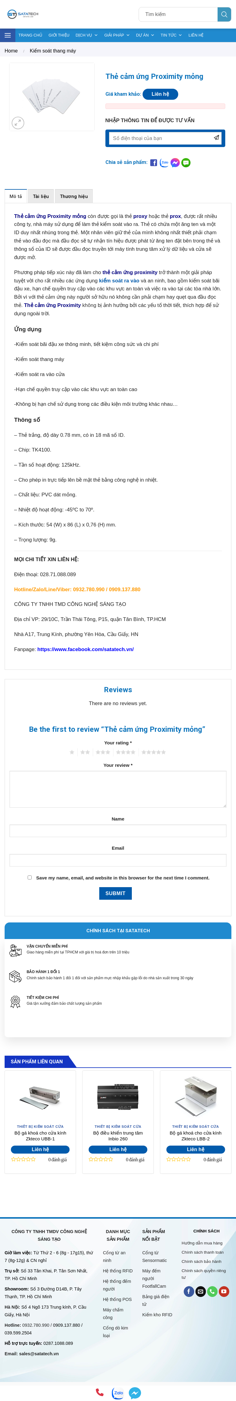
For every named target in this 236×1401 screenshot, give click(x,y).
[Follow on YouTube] (224, 1291)
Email (118, 848)
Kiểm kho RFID (157, 1314)
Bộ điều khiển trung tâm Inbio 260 (118, 1136)
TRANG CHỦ (30, 35)
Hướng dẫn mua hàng (202, 1243)
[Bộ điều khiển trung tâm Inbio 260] (117, 1097)
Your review (118, 765)
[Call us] (212, 1291)
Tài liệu (41, 196)
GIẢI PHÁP (117, 35)
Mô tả (16, 196)
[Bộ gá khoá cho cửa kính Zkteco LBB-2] (195, 1097)
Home (11, 50)
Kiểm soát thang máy (53, 50)
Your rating (118, 742)
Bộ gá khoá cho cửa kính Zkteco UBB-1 (40, 1136)
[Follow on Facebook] (189, 1291)
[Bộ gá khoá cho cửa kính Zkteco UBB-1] (40, 1097)
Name (118, 818)
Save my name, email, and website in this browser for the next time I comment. (123, 877)
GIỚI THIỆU (59, 35)
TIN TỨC (172, 35)
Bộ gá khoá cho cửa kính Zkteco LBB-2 (196, 1136)
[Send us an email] (200, 1291)
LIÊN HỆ (195, 35)
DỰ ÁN (145, 35)
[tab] (16, 196)
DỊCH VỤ (87, 35)
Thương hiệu (74, 196)
